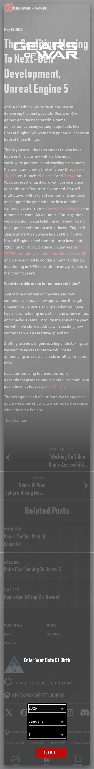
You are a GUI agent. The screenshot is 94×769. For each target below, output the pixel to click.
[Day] (47, 735)
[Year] (47, 709)
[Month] (47, 722)
